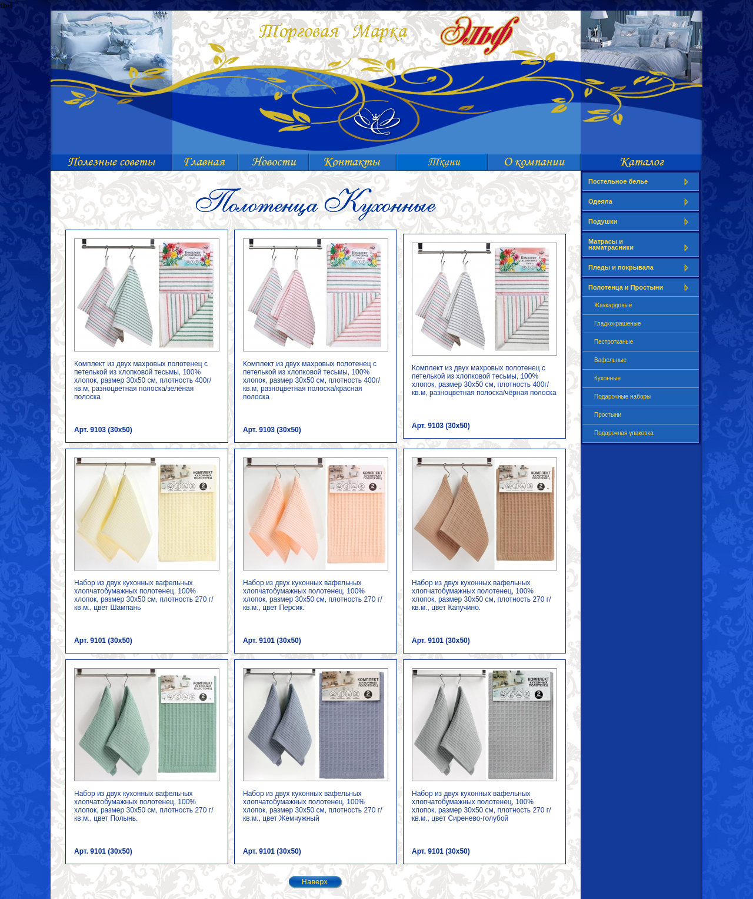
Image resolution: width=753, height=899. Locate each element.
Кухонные (607, 378)
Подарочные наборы (622, 396)
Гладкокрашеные (617, 323)
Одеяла (640, 201)
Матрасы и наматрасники (640, 244)
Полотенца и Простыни (640, 287)
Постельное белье (640, 181)
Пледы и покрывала (640, 267)
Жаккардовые (613, 305)
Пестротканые (613, 342)
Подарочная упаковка (624, 433)
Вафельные (610, 360)
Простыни (607, 415)
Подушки (640, 221)
